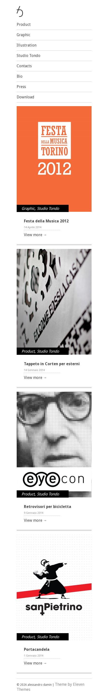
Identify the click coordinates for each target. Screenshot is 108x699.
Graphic (23, 35)
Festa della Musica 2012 (46, 221)
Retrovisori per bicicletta (47, 506)
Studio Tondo (28, 55)
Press (21, 86)
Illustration (26, 45)
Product (24, 24)
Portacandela (37, 649)
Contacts (24, 66)
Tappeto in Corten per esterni (52, 364)
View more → (35, 235)
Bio (19, 76)
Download (25, 97)
